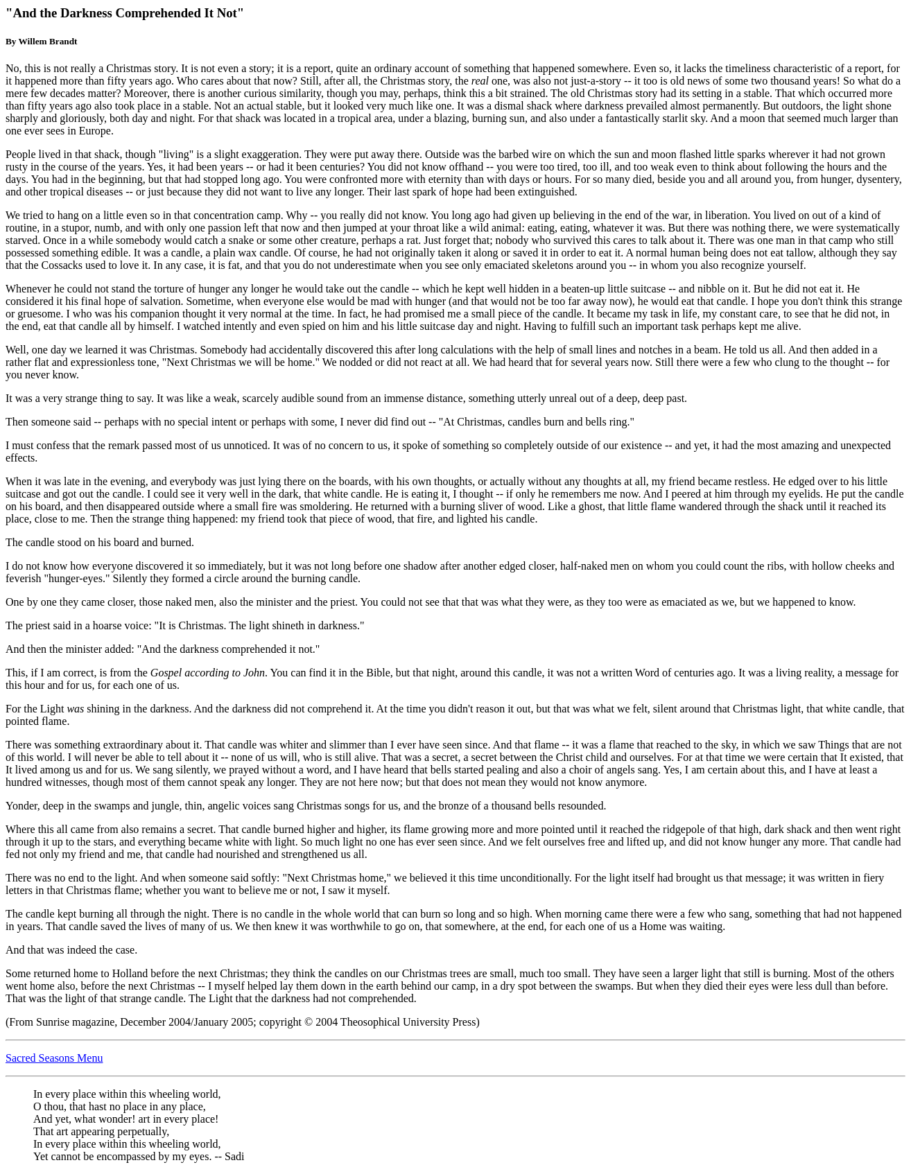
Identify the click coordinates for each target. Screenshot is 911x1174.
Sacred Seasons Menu (54, 1058)
